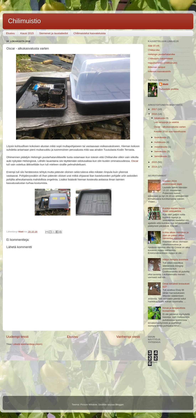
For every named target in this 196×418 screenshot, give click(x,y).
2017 (155, 109)
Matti (165, 84)
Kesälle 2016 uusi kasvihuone (170, 131)
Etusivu (10, 33)
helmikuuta (160, 151)
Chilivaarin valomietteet (160, 58)
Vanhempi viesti (128, 336)
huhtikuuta (160, 142)
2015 (155, 162)
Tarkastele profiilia (168, 89)
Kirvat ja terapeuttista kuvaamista (174, 309)
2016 (155, 114)
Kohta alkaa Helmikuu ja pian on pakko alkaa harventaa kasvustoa (176, 235)
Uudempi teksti (17, 336)
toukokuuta (160, 137)
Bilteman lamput (156, 67)
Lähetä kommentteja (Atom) (27, 344)
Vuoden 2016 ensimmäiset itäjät (172, 182)
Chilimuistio (24, 21)
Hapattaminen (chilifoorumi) (162, 62)
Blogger (119, 404)
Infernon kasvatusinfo (159, 71)
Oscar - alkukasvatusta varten (170, 126)
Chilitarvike (154, 50)
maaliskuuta (161, 146)
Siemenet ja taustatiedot (53, 33)
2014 (155, 166)
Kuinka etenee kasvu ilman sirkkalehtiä (174, 209)
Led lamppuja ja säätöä (166, 122)
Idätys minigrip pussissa (175, 259)
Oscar (134, 161)
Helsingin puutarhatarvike (161, 54)
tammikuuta (161, 156)
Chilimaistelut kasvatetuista (89, 33)
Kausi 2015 (27, 33)
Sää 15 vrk (153, 45)
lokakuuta (160, 118)
